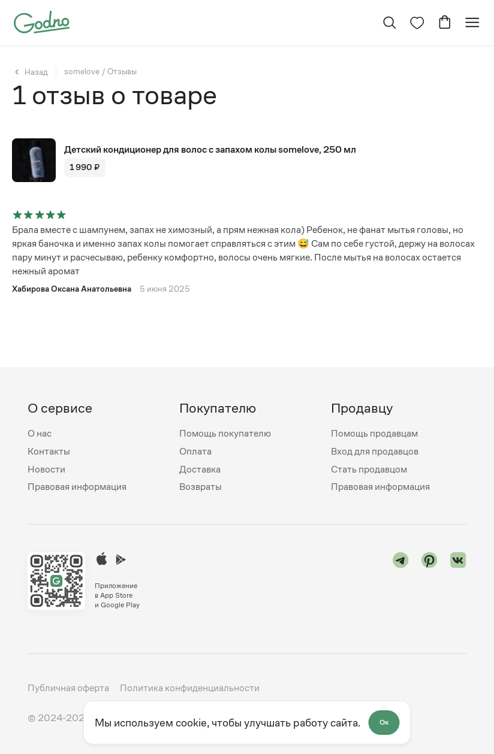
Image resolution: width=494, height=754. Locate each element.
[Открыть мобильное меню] (472, 22)
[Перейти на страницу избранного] (417, 22)
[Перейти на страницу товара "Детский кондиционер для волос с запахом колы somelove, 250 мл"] (247, 160)
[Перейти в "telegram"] (401, 581)
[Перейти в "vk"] (458, 581)
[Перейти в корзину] (444, 22)
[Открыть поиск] (389, 22)
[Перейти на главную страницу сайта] (42, 21)
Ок (383, 722)
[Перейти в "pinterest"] (429, 581)
